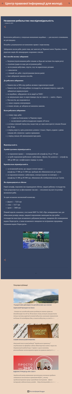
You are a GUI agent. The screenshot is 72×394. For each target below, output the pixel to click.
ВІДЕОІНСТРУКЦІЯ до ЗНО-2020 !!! (25, 371)
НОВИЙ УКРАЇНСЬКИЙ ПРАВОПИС (24, 339)
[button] (5, 27)
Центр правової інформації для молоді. (34, 3)
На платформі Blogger (36, 391)
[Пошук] (65, 3)
